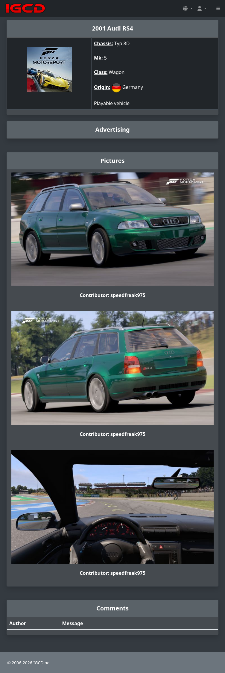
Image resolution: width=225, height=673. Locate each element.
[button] (187, 8)
